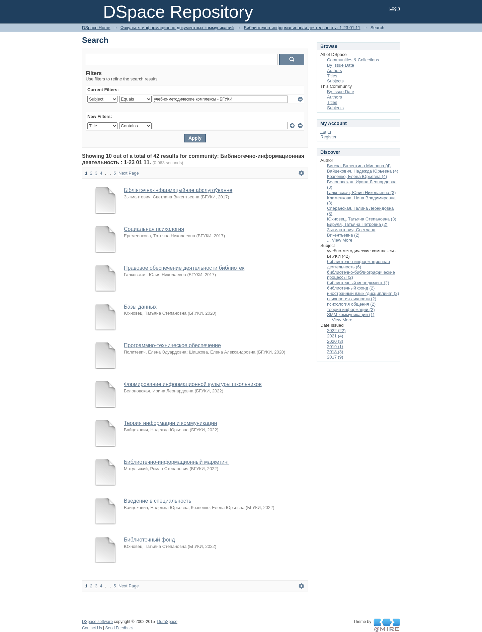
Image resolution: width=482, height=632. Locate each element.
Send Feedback (119, 628)
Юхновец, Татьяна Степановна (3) (361, 219)
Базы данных (140, 307)
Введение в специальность (157, 501)
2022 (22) (336, 330)
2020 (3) (335, 341)
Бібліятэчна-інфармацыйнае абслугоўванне (178, 190)
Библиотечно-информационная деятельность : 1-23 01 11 (302, 27)
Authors (334, 70)
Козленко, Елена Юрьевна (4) (357, 176)
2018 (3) (335, 351)
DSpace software (97, 621)
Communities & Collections (353, 59)
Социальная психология (154, 229)
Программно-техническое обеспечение (172, 345)
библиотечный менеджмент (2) (358, 282)
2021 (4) (335, 335)
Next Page (128, 173)
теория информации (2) (351, 309)
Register (328, 136)
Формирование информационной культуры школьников (193, 384)
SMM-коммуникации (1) (350, 314)
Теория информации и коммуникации (170, 423)
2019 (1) (335, 346)
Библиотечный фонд (149, 540)
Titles (332, 75)
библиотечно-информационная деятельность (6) (358, 264)
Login (394, 8)
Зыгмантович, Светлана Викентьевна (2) (351, 232)
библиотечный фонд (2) (351, 288)
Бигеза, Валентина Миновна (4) (359, 165)
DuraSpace (167, 621)
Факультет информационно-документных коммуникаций (177, 27)
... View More (339, 240)
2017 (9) (335, 357)
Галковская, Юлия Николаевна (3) (361, 192)
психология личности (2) (351, 298)
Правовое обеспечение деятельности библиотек (184, 268)
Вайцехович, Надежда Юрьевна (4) (362, 171)
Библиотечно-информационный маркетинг (176, 462)
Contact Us (92, 628)
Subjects (335, 80)
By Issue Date (340, 65)
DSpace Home (96, 27)
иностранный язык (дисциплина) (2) (363, 293)
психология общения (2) (351, 304)
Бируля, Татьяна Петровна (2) (357, 224)
